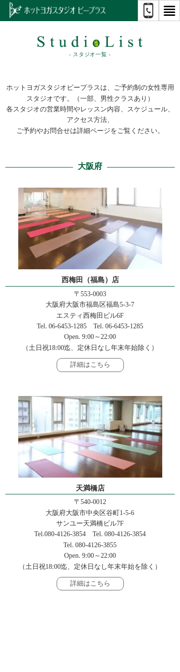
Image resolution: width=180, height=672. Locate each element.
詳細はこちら (90, 364)
